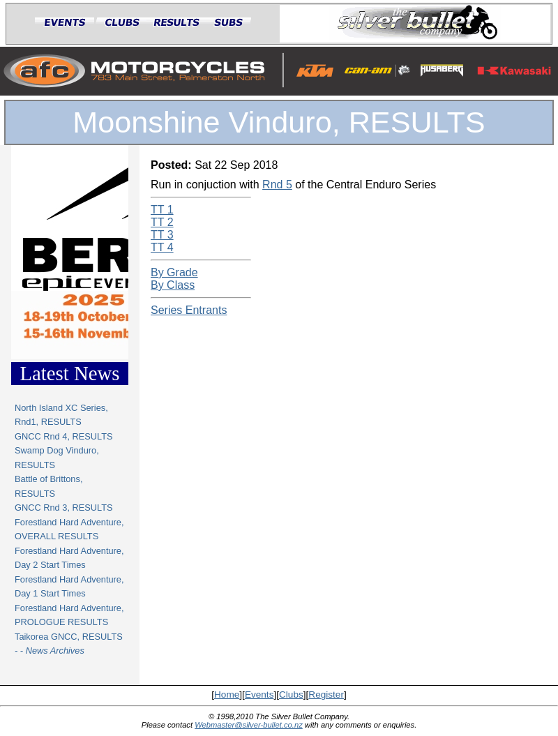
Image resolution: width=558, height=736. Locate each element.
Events (259, 694)
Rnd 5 (277, 184)
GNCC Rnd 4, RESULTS (64, 436)
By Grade (174, 272)
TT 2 (162, 222)
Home (226, 694)
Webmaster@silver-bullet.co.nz (249, 725)
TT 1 (162, 210)
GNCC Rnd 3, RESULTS (64, 507)
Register (326, 694)
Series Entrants (189, 310)
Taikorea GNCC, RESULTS (69, 636)
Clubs (291, 694)
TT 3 (162, 235)
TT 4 (162, 247)
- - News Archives (49, 650)
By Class (173, 285)
